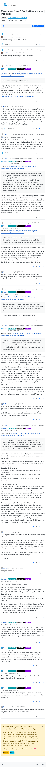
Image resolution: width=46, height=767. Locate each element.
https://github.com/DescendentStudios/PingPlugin (17, 96)
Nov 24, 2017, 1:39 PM (12, 690)
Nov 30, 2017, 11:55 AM (18, 707)
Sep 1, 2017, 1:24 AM (11, 624)
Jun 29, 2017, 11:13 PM (12, 228)
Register (5, 752)
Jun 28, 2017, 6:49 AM (20, 53)
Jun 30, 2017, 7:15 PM (12, 294)
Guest (5, 134)
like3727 (5, 37)
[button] (2, 764)
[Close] (43, 726)
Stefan (5, 404)
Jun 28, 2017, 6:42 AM (20, 37)
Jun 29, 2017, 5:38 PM (17, 137)
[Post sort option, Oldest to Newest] (3, 26)
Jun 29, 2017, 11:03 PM (12, 164)
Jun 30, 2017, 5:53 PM (17, 272)
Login (12, 752)
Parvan (5, 34)
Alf (4, 106)
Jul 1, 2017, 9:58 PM (11, 331)
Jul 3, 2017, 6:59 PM (11, 430)
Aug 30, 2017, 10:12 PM (17, 532)
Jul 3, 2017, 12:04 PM (18, 404)
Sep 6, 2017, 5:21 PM (12, 673)
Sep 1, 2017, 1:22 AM (17, 568)
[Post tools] (43, 44)
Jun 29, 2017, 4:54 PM (17, 106)
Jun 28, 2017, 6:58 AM (12, 71)
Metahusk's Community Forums (17, 17)
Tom (4, 532)
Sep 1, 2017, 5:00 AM (12, 650)
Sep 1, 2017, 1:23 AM (11, 581)
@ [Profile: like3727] (4, 74)
